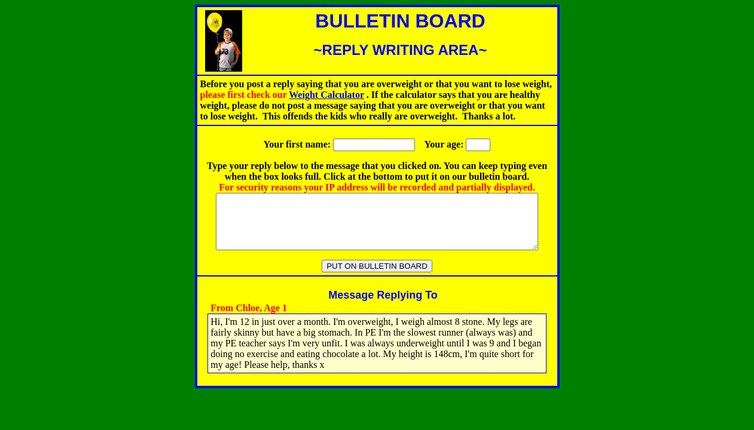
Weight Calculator (326, 95)
